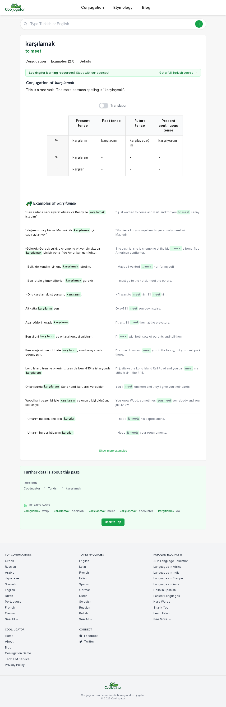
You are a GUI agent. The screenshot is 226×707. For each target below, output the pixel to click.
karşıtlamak (169, 511)
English (10, 590)
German (10, 613)
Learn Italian (161, 613)
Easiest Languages (166, 596)
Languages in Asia (166, 584)
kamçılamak (36, 511)
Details (85, 61)
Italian (83, 578)
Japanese (12, 578)
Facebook (88, 636)
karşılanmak (102, 511)
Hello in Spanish (164, 590)
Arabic (9, 572)
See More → (162, 619)
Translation (118, 105)
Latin (82, 566)
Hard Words (161, 601)
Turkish (53, 488)
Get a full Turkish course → (178, 72)
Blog (146, 7)
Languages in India (166, 572)
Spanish (10, 584)
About (9, 641)
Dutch (9, 596)
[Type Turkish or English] (113, 24)
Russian (10, 566)
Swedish (85, 601)
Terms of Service (17, 659)
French (10, 607)
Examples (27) (62, 61)
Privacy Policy (15, 665)
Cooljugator (32, 488)
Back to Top (113, 522)
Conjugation (92, 7)
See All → (11, 619)
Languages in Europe (168, 578)
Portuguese (13, 601)
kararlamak (69, 511)
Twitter (86, 641)
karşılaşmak (136, 511)
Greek (9, 561)
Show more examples (113, 450)
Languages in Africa (167, 566)
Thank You (160, 607)
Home (9, 636)
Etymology (123, 7)
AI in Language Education (171, 561)
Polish (83, 613)
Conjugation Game (18, 653)
